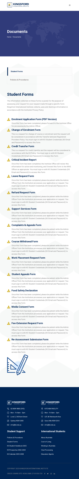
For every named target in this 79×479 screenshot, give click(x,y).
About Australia (46, 438)
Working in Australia (48, 446)
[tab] (39, 71)
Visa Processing (47, 450)
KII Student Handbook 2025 (16, 446)
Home (9, 37)
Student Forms (12, 442)
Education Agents (47, 454)
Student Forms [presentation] (17, 71)
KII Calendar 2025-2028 (15, 454)
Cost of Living (46, 442)
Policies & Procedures (15, 438)
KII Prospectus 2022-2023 (16, 450)
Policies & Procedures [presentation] (19, 80)
